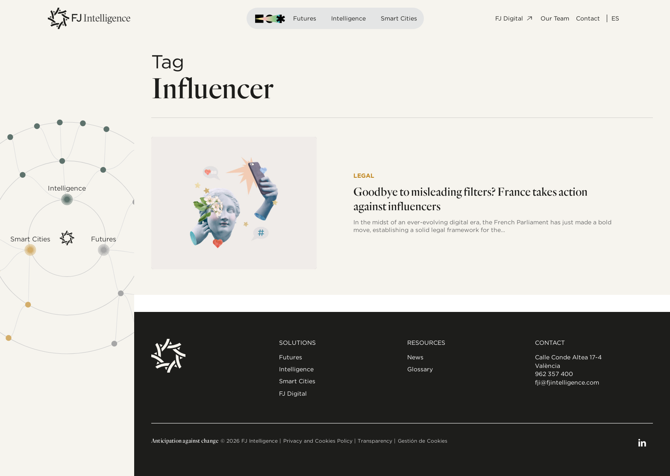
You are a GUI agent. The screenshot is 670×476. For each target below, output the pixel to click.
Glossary (420, 369)
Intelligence (348, 18)
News (415, 357)
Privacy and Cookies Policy (318, 441)
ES (615, 18)
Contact (588, 18)
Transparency (375, 441)
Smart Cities (399, 18)
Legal (363, 175)
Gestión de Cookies (422, 441)
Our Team (555, 18)
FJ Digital (514, 18)
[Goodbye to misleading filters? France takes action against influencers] (234, 203)
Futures (304, 18)
